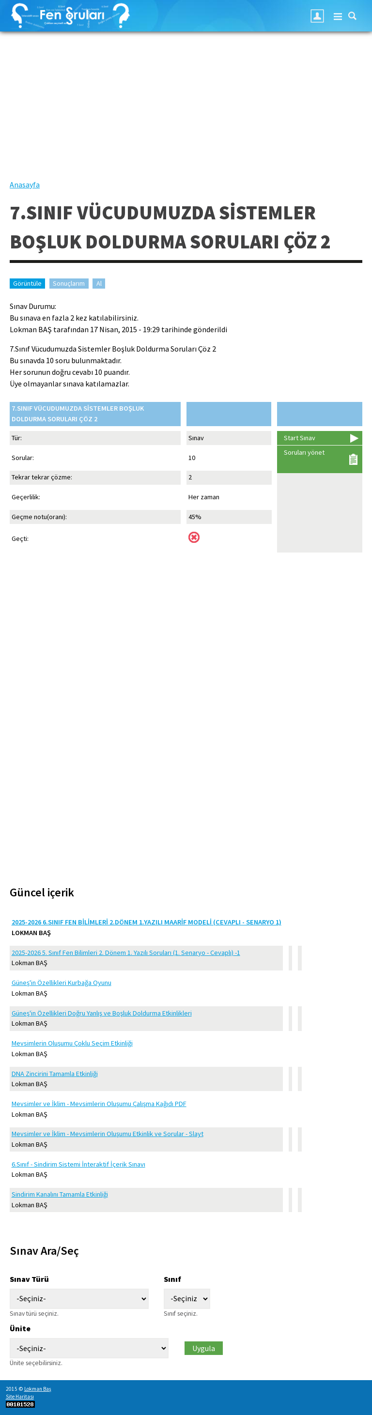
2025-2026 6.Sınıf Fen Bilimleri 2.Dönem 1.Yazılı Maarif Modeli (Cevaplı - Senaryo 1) (146, 922)
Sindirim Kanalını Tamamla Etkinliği (60, 1194)
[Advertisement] (186, 111)
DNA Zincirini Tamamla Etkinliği (55, 1073)
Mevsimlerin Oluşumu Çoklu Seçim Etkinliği (72, 1043)
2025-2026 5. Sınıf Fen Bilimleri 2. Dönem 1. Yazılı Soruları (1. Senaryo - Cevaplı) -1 (126, 952)
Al (99, 283)
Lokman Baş (37, 1388)
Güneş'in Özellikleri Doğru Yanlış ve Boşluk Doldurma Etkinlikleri (102, 1013)
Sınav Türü (29, 1279)
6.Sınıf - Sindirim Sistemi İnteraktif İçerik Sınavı (78, 1164)
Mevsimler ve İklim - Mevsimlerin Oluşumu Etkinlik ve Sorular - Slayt (107, 1133)
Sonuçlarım (69, 283)
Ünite (20, 1328)
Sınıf (172, 1279)
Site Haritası (20, 1396)
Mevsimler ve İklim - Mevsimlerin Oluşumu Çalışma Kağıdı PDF (99, 1103)
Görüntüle (29, 283)
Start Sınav (299, 437)
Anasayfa (25, 184)
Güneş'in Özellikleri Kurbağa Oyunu (61, 982)
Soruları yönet (304, 452)
